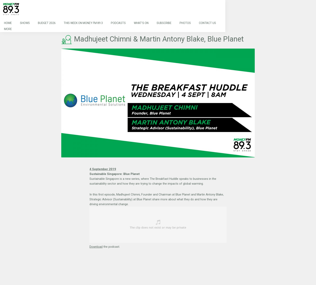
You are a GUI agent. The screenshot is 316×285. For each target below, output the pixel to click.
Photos (185, 23)
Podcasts (118, 23)
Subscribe (164, 23)
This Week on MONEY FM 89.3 (83, 23)
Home (8, 23)
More (8, 29)
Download (96, 247)
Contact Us (207, 23)
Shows (25, 23)
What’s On (141, 23)
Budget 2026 (47, 23)
